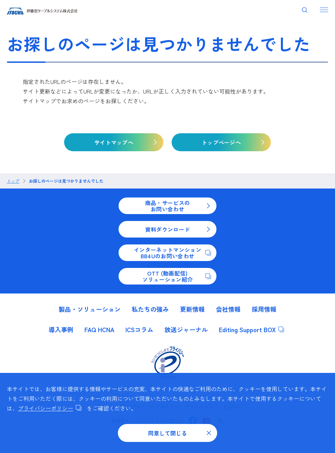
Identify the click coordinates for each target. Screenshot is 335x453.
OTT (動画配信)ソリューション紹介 (176, 276)
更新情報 (192, 309)
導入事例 (61, 329)
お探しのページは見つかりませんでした (66, 181)
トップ (13, 181)
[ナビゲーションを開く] (324, 10)
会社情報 (228, 309)
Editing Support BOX (251, 329)
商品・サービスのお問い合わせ (178, 206)
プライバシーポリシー (49, 408)
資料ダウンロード (178, 229)
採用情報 (264, 309)
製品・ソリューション (90, 309)
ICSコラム (139, 329)
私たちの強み (150, 309)
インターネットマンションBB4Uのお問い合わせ (172, 252)
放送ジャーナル (186, 329)
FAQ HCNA (99, 329)
